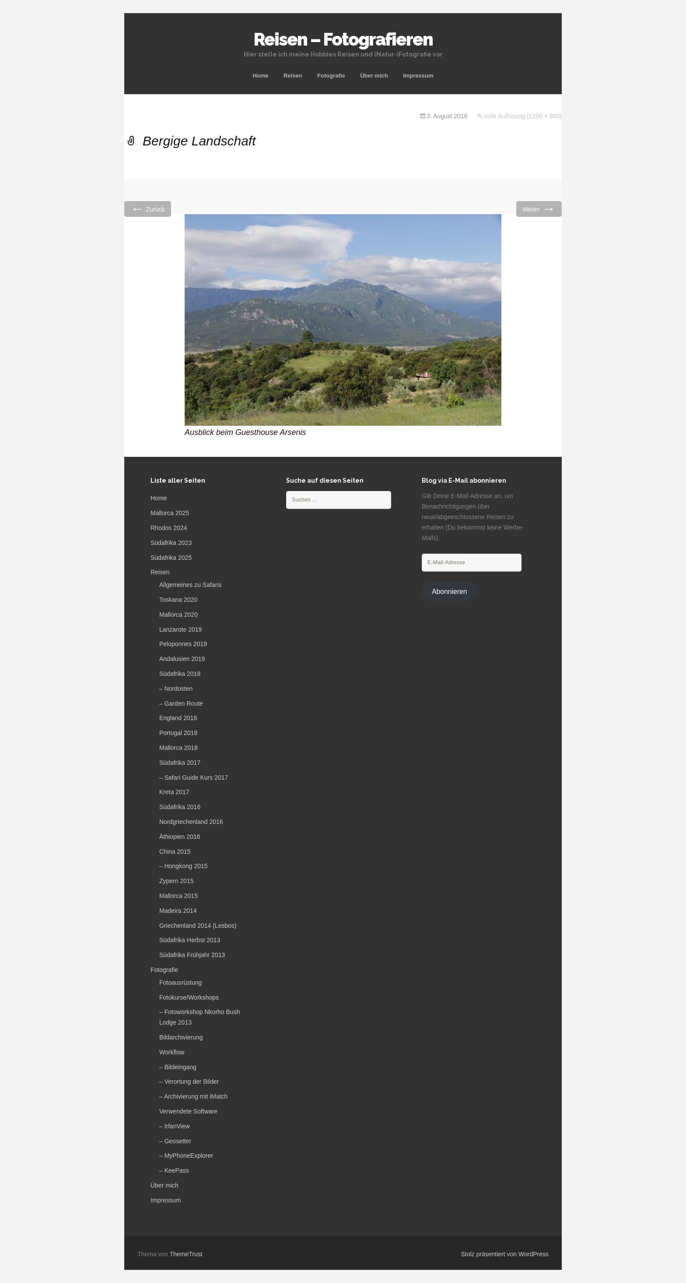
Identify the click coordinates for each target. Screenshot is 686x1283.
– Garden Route (181, 703)
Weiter (539, 208)
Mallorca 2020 (178, 614)
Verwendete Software (188, 1111)
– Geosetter (175, 1141)
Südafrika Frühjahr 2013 (192, 954)
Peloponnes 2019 (183, 643)
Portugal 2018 (178, 732)
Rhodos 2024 (168, 527)
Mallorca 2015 (178, 895)
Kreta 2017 (174, 791)
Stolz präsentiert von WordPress (505, 1254)
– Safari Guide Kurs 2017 (193, 777)
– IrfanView (174, 1126)
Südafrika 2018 (179, 673)
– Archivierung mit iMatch (193, 1096)
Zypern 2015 (176, 880)
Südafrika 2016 (179, 806)
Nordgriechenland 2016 (191, 821)
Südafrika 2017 (179, 762)
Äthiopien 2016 (179, 836)
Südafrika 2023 (171, 542)
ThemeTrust (186, 1254)
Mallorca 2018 (178, 747)
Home (260, 75)
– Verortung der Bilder (189, 1081)
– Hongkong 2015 (183, 865)
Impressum (418, 75)
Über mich (374, 75)
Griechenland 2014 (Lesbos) (198, 925)
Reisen (293, 75)
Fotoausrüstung (180, 982)
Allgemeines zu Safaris (190, 584)
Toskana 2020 (178, 599)
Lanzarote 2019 (180, 629)
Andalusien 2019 (182, 658)
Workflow (171, 1052)
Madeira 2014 (178, 910)
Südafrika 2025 (171, 557)
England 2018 (178, 717)
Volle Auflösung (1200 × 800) (522, 116)
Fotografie (331, 75)
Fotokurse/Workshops (189, 997)
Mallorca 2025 (169, 512)
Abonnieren (449, 591)
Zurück (147, 208)
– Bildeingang (177, 1067)
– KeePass (174, 1170)
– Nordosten (175, 688)
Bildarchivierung (181, 1037)
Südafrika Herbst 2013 (189, 940)
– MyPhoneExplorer (186, 1155)
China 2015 (175, 851)
